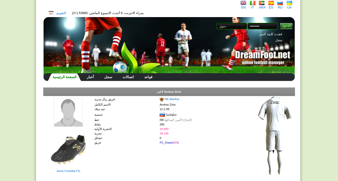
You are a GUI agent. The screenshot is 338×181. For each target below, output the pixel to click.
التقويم (61, 13)
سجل (278, 40)
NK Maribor (172, 99)
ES (271, 6)
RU (280, 6)
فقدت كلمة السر (270, 34)
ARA (262, 6)
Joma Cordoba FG (68, 170)
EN (243, 6)
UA (289, 6)
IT (252, 6)
